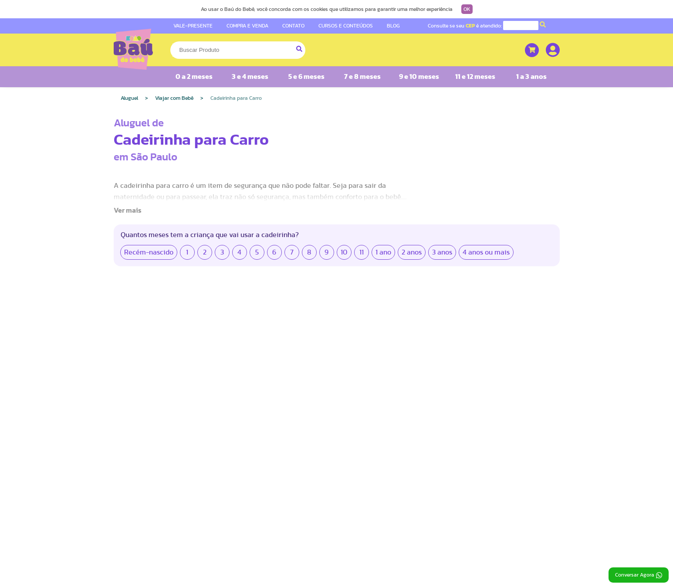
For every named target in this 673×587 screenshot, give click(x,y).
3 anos (442, 252)
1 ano (383, 252)
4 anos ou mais (486, 252)
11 (361, 252)
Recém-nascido (148, 252)
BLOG (393, 25)
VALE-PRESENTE (193, 25)
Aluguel (129, 98)
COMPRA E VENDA (247, 25)
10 (344, 252)
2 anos (412, 252)
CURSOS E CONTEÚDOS (345, 25)
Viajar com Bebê (174, 98)
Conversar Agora (638, 575)
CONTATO (293, 25)
